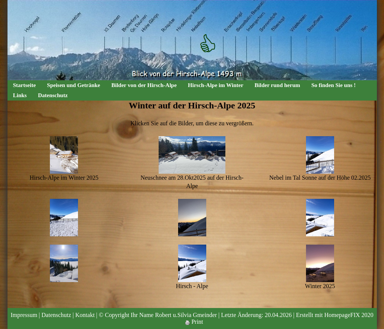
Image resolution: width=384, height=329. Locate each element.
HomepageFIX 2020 (349, 315)
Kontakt (85, 315)
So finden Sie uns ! (333, 85)
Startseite (24, 85)
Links (20, 95)
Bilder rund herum (277, 85)
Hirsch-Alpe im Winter (215, 85)
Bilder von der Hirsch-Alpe (144, 85)
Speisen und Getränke (73, 85)
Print (194, 321)
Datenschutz (53, 95)
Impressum (23, 315)
